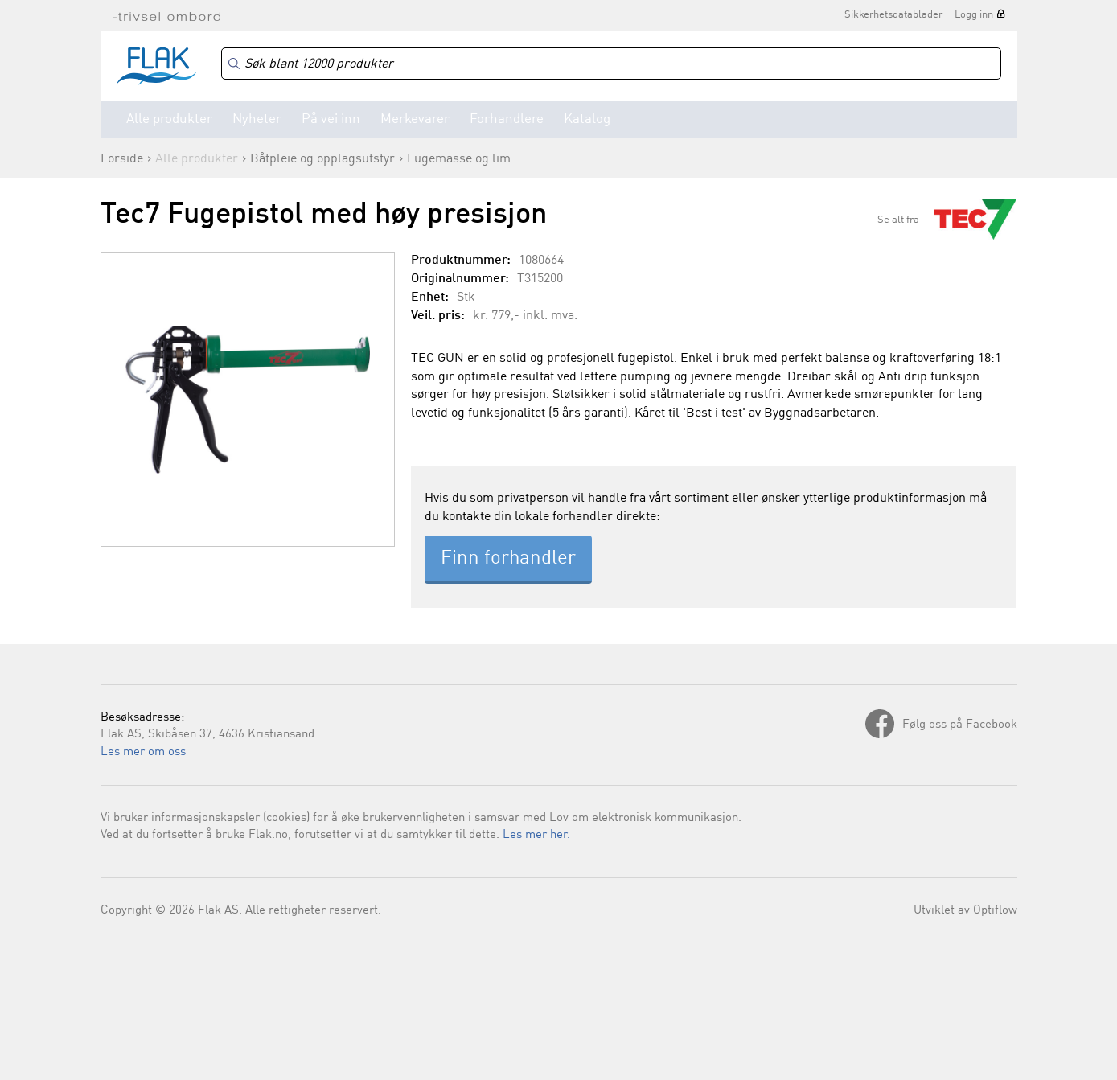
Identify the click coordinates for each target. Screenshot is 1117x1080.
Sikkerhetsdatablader (893, 15)
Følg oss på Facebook (959, 725)
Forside (122, 159)
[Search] (611, 63)
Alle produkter (169, 119)
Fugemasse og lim (459, 159)
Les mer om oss (143, 752)
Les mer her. (536, 835)
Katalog (587, 119)
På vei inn (331, 119)
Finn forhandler (508, 559)
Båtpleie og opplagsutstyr (322, 159)
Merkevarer (415, 119)
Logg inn (974, 15)
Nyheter (256, 119)
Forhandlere (507, 119)
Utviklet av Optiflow (965, 911)
